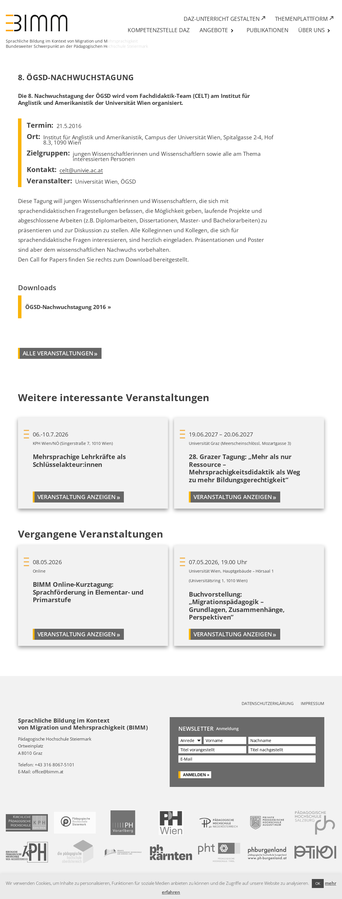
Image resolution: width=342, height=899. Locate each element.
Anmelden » (196, 774)
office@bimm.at (48, 771)
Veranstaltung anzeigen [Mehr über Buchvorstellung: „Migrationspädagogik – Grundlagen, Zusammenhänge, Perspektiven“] (232, 634)
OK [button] (318, 883)
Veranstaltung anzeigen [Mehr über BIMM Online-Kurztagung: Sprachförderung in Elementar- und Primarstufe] (76, 634)
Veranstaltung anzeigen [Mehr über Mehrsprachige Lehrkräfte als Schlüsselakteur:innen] (76, 497)
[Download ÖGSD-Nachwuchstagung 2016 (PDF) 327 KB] (68, 307)
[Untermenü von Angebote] (232, 30)
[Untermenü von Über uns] (329, 30)
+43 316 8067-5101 (55, 765)
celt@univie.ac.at (81, 170)
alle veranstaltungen (58, 353)
